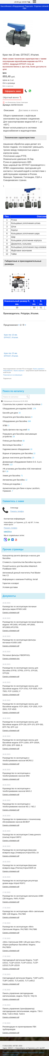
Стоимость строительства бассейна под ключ (21, 562)
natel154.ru (8, 531)
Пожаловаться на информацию (12, 375)
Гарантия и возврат (10, 583)
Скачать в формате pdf (10, 613)
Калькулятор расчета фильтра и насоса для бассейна (21, 557)
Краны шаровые (19, 370)
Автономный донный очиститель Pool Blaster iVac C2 (21, 574)
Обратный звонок (11, 97)
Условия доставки (10, 587)
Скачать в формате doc (11, 659)
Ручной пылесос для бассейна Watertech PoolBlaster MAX (19, 567)
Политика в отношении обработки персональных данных (23, 1052)
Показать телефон (17, 511)
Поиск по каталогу (13, 391)
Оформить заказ (13, 91)
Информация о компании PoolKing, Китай (20, 579)
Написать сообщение (10, 1055)
